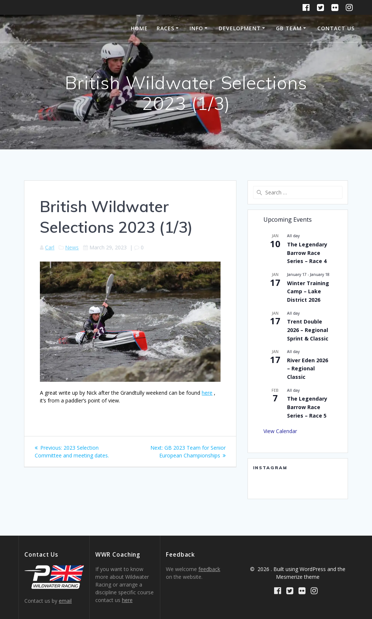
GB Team (289, 28)
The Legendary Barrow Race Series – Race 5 (307, 407)
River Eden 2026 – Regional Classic (307, 368)
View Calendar (280, 431)
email (65, 600)
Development (240, 28)
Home (139, 28)
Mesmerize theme (298, 576)
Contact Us (336, 28)
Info (196, 28)
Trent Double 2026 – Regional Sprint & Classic (307, 330)
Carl (49, 247)
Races (165, 28)
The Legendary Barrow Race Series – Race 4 (307, 252)
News (72, 247)
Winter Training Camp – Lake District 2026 (308, 291)
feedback (209, 569)
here (207, 392)
